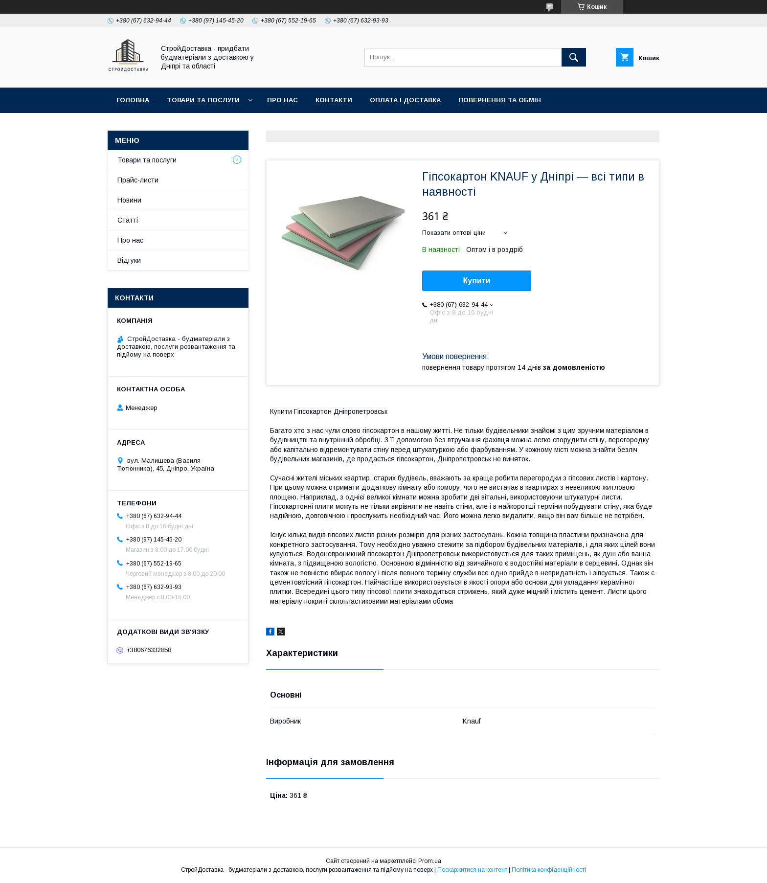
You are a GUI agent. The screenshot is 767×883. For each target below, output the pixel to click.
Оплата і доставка (405, 100)
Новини (129, 200)
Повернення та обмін (499, 100)
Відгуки (129, 260)
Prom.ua (429, 861)
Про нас (282, 100)
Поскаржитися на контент (472, 869)
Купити (477, 280)
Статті (127, 220)
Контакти (334, 100)
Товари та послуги (203, 100)
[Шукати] (574, 57)
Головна (132, 100)
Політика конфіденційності (549, 869)
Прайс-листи (137, 180)
